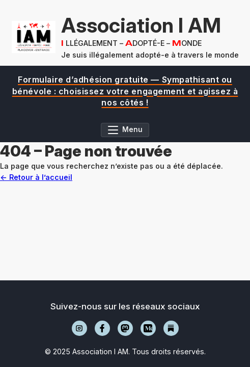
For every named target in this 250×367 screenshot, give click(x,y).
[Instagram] (79, 328)
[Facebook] (102, 328)
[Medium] (148, 328)
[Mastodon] (125, 328)
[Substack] (171, 328)
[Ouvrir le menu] (125, 130)
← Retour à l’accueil (36, 177)
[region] (125, 91)
